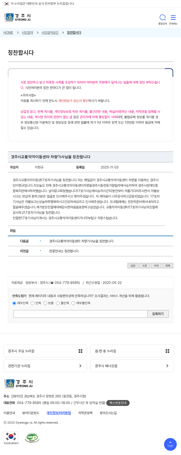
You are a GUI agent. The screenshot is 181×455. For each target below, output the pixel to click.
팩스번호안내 (118, 403)
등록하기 (158, 314)
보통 (51, 303)
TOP (170, 446)
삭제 (156, 265)
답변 (133, 265)
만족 (38, 303)
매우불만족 (83, 303)
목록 (167, 265)
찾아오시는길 (108, 413)
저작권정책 (85, 413)
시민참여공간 (49, 32)
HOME (8, 32)
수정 (144, 265)
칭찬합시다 (74, 32)
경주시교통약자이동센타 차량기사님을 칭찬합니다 (81, 241)
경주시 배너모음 (106, 366)
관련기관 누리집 (19, 366)
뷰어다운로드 (30, 413)
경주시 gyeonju (17, 17)
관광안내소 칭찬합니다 (63, 251)
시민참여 (27, 32)
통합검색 (162, 17)
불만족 (65, 303)
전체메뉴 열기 (173, 17)
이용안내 (9, 413)
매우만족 (23, 303)
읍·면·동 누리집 (105, 351)
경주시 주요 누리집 (21, 351)
